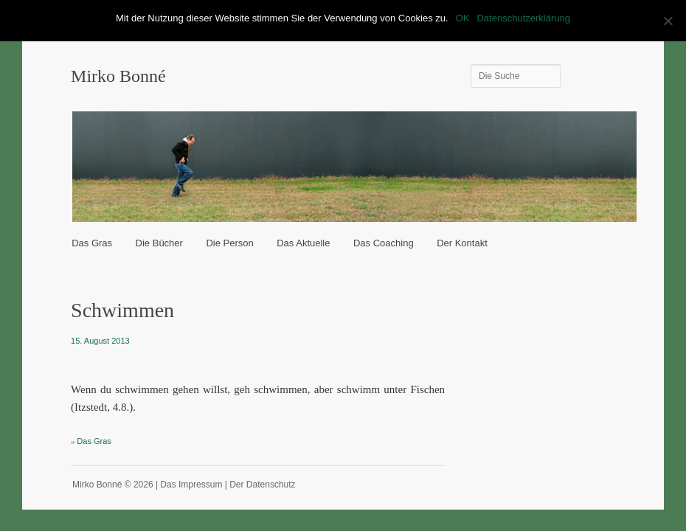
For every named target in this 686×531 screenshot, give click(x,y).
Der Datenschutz (262, 484)
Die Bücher (159, 243)
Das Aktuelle (303, 243)
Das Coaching (383, 243)
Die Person (229, 243)
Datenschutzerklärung (523, 18)
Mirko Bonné (118, 76)
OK (463, 18)
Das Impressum (191, 484)
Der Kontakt (462, 243)
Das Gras (92, 243)
